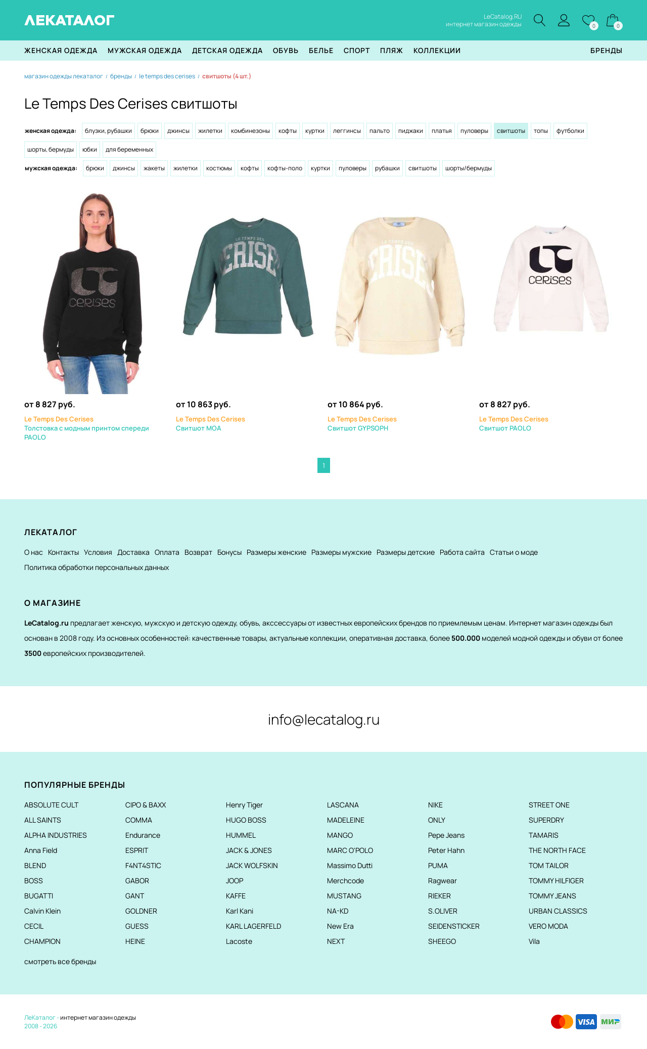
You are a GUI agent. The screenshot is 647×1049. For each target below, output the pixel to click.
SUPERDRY (546, 820)
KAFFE (236, 895)
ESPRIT (136, 850)
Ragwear (442, 880)
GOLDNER (141, 911)
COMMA (138, 820)
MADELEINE (345, 820)
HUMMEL (241, 835)
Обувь (286, 50)
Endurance (142, 835)
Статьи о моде (514, 552)
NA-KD (337, 911)
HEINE (135, 941)
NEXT (336, 941)
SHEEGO (442, 941)
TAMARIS (544, 835)
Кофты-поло (284, 168)
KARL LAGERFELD (253, 926)
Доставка (133, 552)
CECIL (33, 926)
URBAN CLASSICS (558, 911)
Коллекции (437, 50)
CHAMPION (42, 941)
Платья (442, 130)
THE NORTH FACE (557, 850)
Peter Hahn (446, 850)
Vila (534, 941)
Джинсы (178, 130)
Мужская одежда (145, 50)
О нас (33, 552)
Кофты (288, 130)
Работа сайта (462, 552)
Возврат (198, 552)
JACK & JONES (249, 850)
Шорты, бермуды (50, 149)
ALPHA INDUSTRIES (55, 835)
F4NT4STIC (143, 865)
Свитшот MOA (210, 423)
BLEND (35, 865)
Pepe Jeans (446, 835)
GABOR (137, 880)
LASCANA (343, 804)
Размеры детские (406, 552)
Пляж (391, 50)
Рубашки (387, 168)
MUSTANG (344, 895)
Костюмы (219, 168)
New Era (340, 926)
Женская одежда (61, 50)
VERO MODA (548, 926)
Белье (321, 50)
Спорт (357, 50)
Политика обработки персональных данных (96, 567)
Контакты (63, 552)
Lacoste (239, 941)
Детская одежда (227, 50)
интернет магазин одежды (98, 1017)
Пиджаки (410, 130)
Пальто (379, 130)
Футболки (570, 130)
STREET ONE (549, 804)
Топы (541, 130)
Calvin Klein (42, 911)
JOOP (234, 880)
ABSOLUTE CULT (51, 804)
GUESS (137, 926)
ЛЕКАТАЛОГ (69, 20)
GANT (134, 895)
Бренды (606, 50)
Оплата (167, 552)
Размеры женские (276, 552)
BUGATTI (38, 895)
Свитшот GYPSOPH (362, 423)
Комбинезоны (250, 130)
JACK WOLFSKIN (252, 865)
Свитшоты (422, 168)
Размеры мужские (341, 552)
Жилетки (210, 130)
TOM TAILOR (549, 865)
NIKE (435, 804)
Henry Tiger (244, 804)
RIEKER (439, 895)
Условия (98, 552)
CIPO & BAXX (145, 804)
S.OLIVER (442, 911)
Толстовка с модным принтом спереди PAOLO (86, 428)
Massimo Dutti (350, 865)
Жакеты (154, 168)
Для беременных (129, 149)
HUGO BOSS (246, 820)
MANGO (340, 835)
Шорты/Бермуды (468, 168)
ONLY (436, 820)
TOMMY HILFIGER (556, 880)
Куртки (315, 130)
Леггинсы (347, 130)
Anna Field (40, 850)
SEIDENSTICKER (454, 926)
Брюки (150, 130)
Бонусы (229, 552)
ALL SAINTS (42, 820)
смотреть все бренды (60, 961)
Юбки (89, 149)
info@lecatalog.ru (324, 719)
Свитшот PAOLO (513, 423)
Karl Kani (239, 911)
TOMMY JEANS (552, 895)
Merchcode (345, 880)
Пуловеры (474, 130)
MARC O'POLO (350, 850)
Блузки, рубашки (108, 130)
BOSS (33, 880)
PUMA (438, 865)
